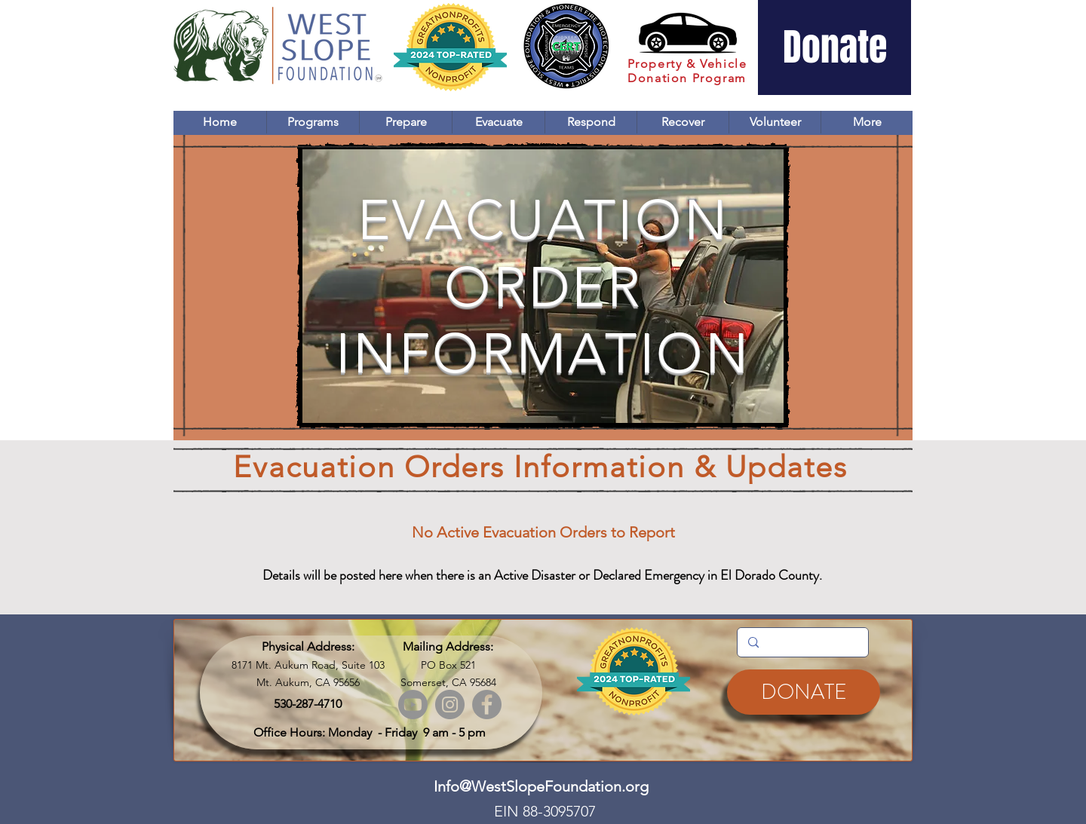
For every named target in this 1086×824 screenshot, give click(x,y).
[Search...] (802, 642)
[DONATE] (803, 692)
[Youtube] (413, 704)
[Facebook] (487, 704)
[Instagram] (450, 704)
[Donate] (834, 47)
